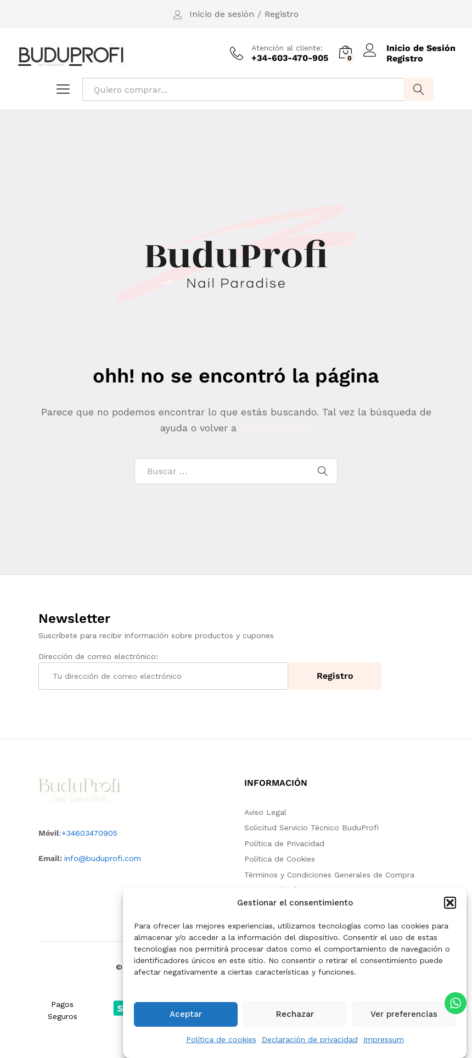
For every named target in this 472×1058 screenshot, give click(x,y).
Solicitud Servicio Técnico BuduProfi (311, 827)
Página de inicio (276, 428)
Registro (282, 14)
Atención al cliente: (287, 47)
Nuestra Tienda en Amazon (294, 890)
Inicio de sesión (221, 14)
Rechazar (295, 1017)
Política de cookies (221, 1042)
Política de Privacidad (284, 843)
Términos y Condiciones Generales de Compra (329, 874)
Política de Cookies (279, 858)
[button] (450, 905)
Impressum (383, 1042)
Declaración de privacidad (310, 1042)
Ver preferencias (403, 1017)
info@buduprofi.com (102, 858)
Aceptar (186, 1017)
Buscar (418, 89)
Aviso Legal (265, 812)
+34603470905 (89, 833)
